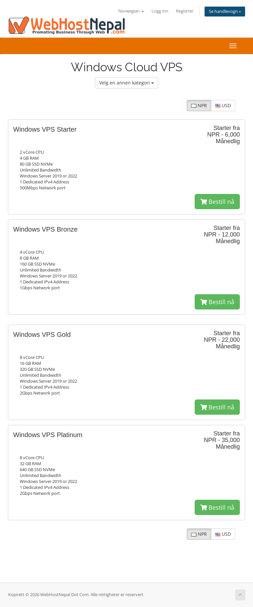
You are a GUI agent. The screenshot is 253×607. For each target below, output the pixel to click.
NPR (199, 105)
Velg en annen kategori (126, 83)
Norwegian (131, 11)
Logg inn (160, 11)
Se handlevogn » (225, 11)
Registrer (184, 11)
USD (223, 105)
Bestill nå (217, 202)
